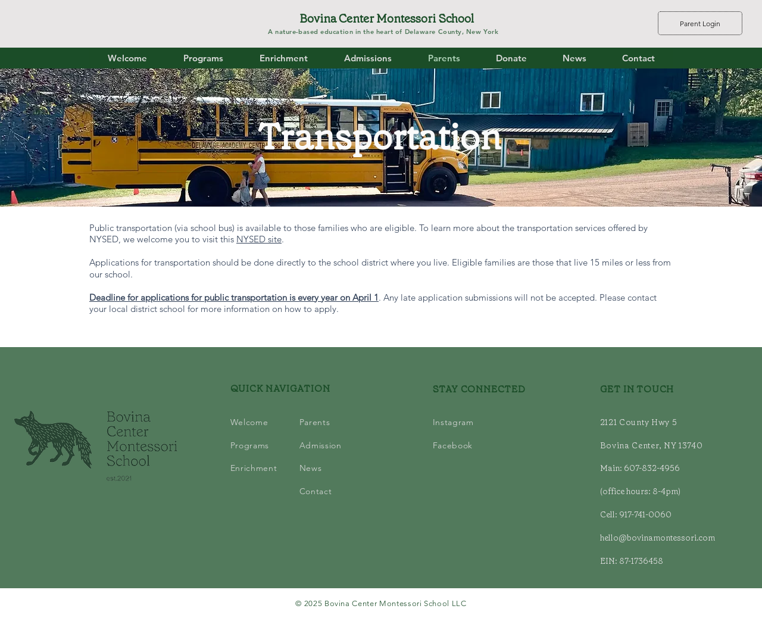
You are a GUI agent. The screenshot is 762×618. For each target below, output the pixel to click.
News (310, 468)
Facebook (453, 445)
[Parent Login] (700, 23)
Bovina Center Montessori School (386, 18)
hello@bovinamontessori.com (657, 537)
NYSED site (259, 239)
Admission (320, 445)
